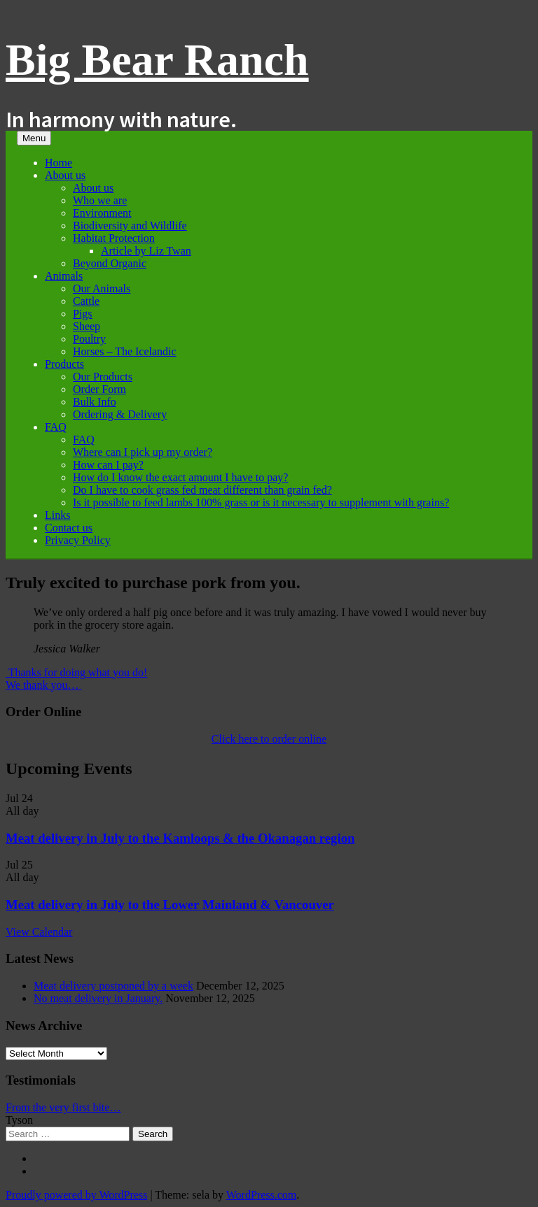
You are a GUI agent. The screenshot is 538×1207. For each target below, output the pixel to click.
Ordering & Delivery (120, 414)
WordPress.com (261, 1195)
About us (65, 175)
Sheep (86, 326)
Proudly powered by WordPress (76, 1195)
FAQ (56, 427)
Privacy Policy (78, 540)
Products (64, 364)
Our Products (102, 377)
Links (57, 515)
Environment (102, 213)
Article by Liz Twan (146, 251)
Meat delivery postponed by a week (113, 986)
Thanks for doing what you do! (76, 672)
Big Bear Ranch (157, 60)
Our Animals (101, 288)
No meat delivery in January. (98, 998)
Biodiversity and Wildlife (130, 225)
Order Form (99, 389)
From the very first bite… (63, 1107)
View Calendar (39, 932)
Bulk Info (94, 402)
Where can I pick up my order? (142, 452)
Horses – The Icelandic (125, 351)
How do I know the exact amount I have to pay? (180, 477)
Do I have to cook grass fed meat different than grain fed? (202, 490)
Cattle (86, 301)
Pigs (82, 314)
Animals (64, 276)
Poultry (89, 339)
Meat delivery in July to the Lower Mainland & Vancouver (170, 904)
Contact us (68, 528)
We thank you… (43, 685)
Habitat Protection (114, 238)
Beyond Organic (109, 263)
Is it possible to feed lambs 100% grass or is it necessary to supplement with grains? (261, 502)
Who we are (100, 200)
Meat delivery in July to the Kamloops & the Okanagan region (180, 838)
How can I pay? (108, 465)
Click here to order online (269, 739)
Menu (34, 138)
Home (58, 163)
